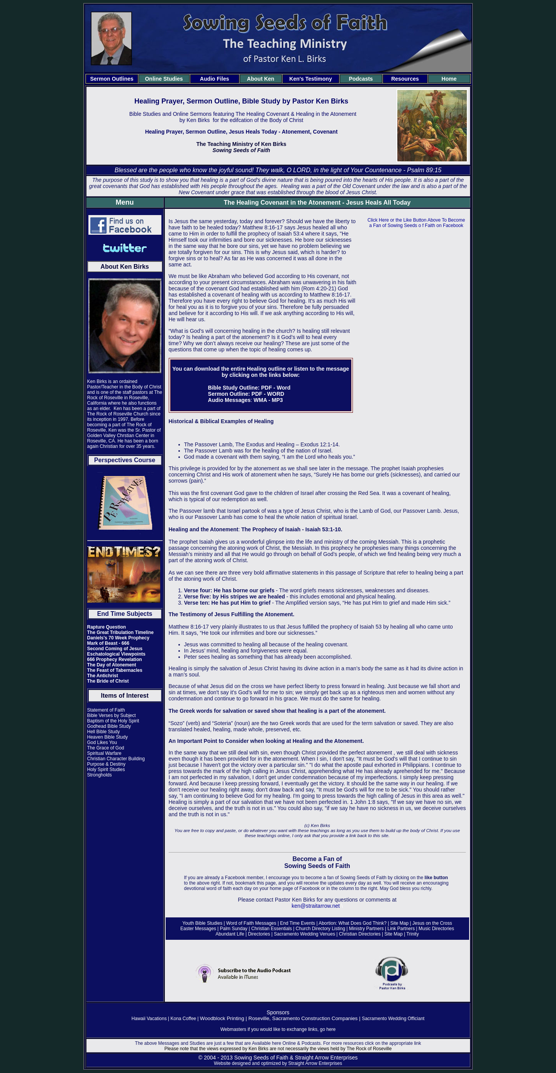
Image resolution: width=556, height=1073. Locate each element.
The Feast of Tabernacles (114, 670)
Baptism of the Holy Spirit (113, 721)
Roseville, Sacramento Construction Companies (303, 1018)
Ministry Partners (366, 928)
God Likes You (102, 742)
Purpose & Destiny (106, 764)
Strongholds (99, 775)
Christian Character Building (116, 758)
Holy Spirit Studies (106, 769)
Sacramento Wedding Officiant (393, 1018)
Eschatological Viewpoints (116, 654)
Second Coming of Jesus (114, 648)
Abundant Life (229, 934)
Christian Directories (360, 934)
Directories (259, 934)
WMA (260, 400)
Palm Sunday (234, 928)
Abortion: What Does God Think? (352, 923)
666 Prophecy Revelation (114, 659)
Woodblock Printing (222, 1018)
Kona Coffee (184, 1018)
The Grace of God (105, 748)
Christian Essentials (271, 928)
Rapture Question (106, 627)
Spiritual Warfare (104, 753)
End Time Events (298, 923)
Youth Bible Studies (202, 923)
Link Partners (401, 928)
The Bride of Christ (108, 681)
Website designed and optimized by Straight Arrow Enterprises (278, 1063)
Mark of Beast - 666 (108, 643)
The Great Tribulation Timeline (120, 632)
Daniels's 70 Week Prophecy (118, 638)
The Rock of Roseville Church (118, 414)
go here (328, 1029)
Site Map (399, 923)
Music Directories (436, 928)
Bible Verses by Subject (111, 715)
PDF (266, 388)
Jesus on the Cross (431, 923)
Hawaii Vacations (149, 1018)
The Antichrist (102, 675)
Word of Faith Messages (251, 923)
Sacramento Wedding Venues (304, 934)
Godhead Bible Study (109, 726)
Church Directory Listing (320, 928)
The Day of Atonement (111, 665)
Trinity (412, 934)
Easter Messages (198, 928)
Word (284, 388)
